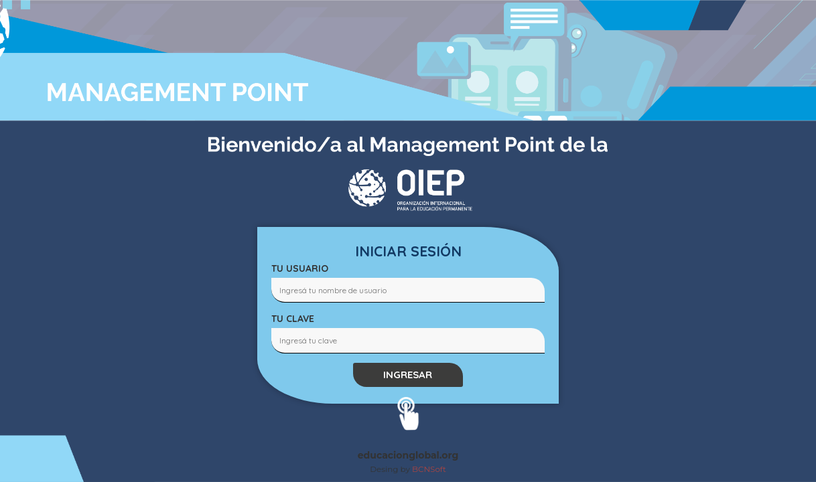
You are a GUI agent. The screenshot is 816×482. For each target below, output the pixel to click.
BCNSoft (429, 469)
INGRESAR (407, 374)
